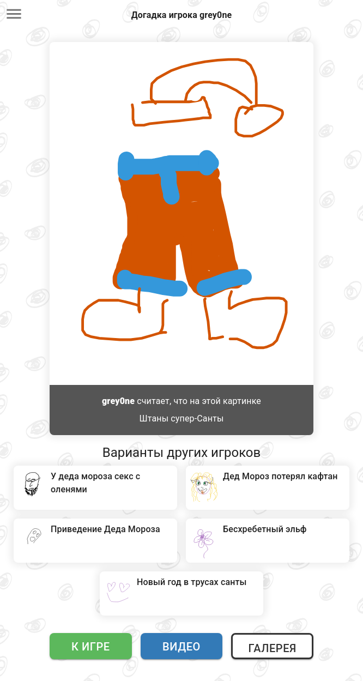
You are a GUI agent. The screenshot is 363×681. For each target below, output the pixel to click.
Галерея (272, 648)
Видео (181, 646)
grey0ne (118, 401)
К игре (90, 646)
